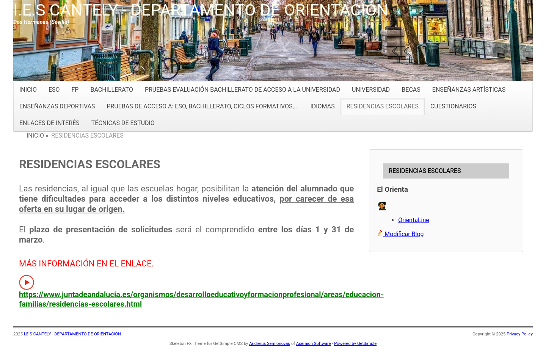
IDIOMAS (322, 106)
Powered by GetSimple (355, 343)
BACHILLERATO (111, 89)
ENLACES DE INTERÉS (49, 123)
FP (75, 89)
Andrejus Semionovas (269, 343)
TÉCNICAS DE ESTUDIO (123, 123)
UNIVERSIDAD (371, 89)
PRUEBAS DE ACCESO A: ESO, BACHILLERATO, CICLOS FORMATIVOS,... (202, 106)
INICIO (28, 89)
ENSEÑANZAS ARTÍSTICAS (468, 89)
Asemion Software (313, 343)
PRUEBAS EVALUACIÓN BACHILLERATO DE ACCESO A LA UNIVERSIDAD (242, 89)
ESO (54, 89)
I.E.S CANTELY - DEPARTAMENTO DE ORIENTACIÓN (200, 10)
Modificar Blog (400, 234)
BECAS (411, 89)
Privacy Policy (520, 334)
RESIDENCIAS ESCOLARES (383, 106)
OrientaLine (413, 220)
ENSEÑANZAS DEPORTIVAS (57, 106)
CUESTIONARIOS (453, 106)
